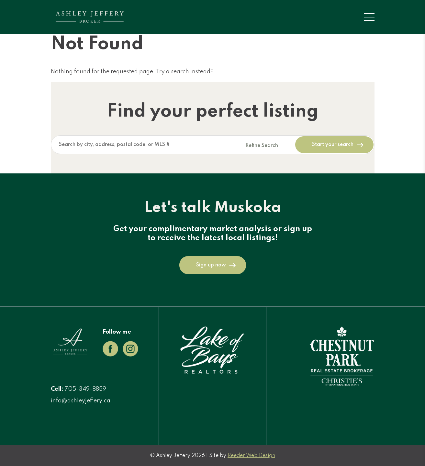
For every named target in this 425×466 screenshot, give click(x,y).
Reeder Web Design (251, 455)
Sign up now (211, 265)
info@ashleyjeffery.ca (80, 401)
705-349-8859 (85, 389)
